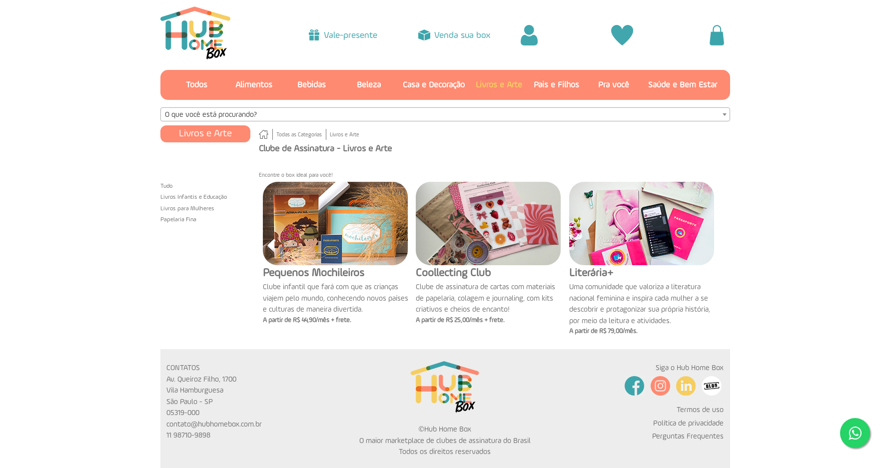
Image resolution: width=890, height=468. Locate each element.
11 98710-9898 (188, 435)
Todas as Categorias (299, 135)
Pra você (613, 85)
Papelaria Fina (178, 220)
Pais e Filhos (556, 85)
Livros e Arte (499, 85)
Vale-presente (350, 35)
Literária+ (591, 273)
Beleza (369, 85)
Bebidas (311, 85)
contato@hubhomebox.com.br (214, 424)
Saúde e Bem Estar (682, 85)
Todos (196, 85)
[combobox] (445, 114)
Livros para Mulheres (187, 209)
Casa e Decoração (434, 85)
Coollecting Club (453, 273)
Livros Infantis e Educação (193, 197)
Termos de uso (700, 410)
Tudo (166, 186)
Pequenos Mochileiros (313, 273)
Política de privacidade (688, 423)
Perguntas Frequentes (688, 436)
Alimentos (253, 85)
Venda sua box (462, 35)
